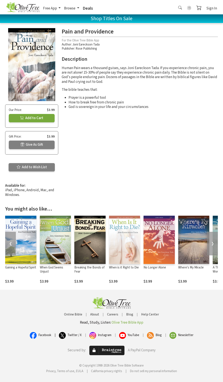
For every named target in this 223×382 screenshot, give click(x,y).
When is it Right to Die (124, 267)
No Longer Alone (155, 267)
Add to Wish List (32, 167)
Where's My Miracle (191, 267)
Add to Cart (31, 118)
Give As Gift (32, 144)
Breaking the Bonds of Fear (89, 269)
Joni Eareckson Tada (86, 44)
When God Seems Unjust (51, 269)
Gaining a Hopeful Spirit (20, 267)
